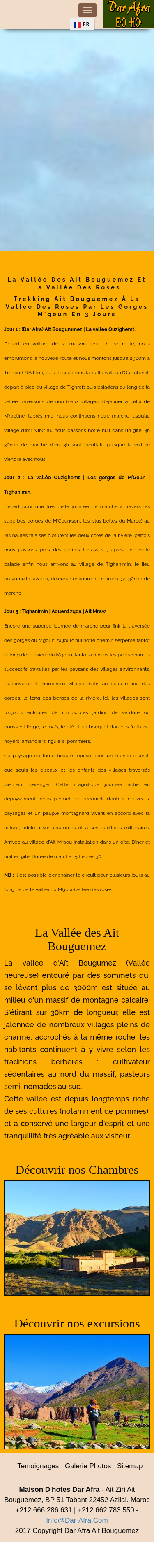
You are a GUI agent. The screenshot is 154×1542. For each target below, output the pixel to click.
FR (86, 24)
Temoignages (38, 1466)
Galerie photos (88, 1466)
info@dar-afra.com (77, 1520)
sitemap (130, 1466)
